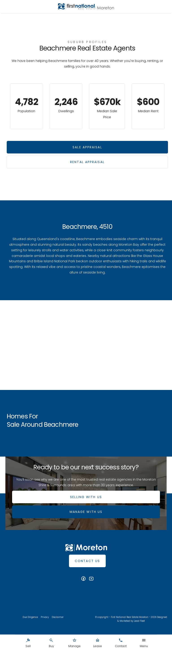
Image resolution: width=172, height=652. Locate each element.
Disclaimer (58, 617)
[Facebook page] (84, 579)
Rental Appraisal (87, 162)
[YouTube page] (91, 579)
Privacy (45, 617)
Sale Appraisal (87, 147)
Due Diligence (30, 617)
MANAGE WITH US (86, 512)
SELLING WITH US (86, 497)
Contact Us (87, 561)
